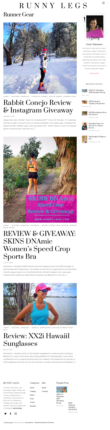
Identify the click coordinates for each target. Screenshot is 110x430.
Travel (32, 402)
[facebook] (10, 413)
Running (25, 96)
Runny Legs (9, 423)
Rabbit (45, 96)
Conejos (36, 96)
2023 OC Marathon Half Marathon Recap (97, 91)
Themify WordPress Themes (44, 423)
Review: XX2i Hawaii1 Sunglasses (36, 340)
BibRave (35, 328)
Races (32, 395)
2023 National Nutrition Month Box (97, 102)
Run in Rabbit (55, 96)
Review (65, 225)
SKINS (12, 228)
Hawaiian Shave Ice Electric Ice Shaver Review (96, 126)
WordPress (29, 423)
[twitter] (5, 413)
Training (34, 225)
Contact (45, 391)
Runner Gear (69, 96)
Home (32, 388)
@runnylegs (17, 408)
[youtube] (15, 413)
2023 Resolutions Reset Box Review (98, 113)
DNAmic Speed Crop (51, 225)
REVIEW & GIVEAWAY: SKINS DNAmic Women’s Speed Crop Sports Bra (39, 245)
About (44, 388)
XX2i (5, 330)
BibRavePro (45, 328)
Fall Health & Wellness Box (97, 138)
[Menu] (103, 3)
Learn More (94, 73)
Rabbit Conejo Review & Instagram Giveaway (38, 107)
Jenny (6, 96)
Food (32, 399)
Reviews (16, 96)
